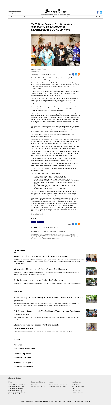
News (25, 17)
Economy (40, 17)
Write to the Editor (78, 386)
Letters (84, 17)
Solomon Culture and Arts (16, 392)
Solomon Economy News (16, 386)
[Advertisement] (31, 4)
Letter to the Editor (58, 231)
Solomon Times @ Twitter (57, 386)
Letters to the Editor (38, 386)
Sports (55, 17)
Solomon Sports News (15, 390)
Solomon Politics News (15, 388)
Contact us (75, 385)
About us (74, 388)
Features (69, 17)
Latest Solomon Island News (17, 385)
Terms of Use (76, 390)
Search (98, 17)
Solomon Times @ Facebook (58, 385)
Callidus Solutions (85, 401)
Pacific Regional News (15, 394)
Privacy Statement (77, 392)
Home (12, 17)
